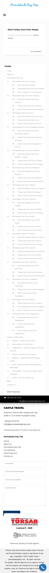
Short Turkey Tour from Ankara (29, 92)
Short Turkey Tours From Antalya (30, 164)
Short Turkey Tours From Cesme (30, 244)
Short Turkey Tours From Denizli (30, 258)
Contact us (11, 385)
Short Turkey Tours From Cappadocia (26, 331)
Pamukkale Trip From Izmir (23, 113)
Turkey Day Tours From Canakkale (31, 289)
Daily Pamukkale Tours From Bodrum (27, 172)
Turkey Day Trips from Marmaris (30, 272)
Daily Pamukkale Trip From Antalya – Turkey (27, 155)
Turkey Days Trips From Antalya (30, 161)
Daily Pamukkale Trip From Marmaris (27, 267)
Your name (9, 463)
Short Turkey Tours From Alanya (23, 29)
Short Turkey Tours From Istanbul (31, 109)
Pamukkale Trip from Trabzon (23, 300)
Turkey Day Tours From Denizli (29, 255)
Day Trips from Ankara (26, 85)
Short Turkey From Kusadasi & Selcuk (28, 145)
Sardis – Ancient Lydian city (22, 378)
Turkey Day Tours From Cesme (29, 241)
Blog (9, 381)
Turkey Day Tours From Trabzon (30, 303)
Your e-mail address (13, 480)
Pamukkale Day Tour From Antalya (25, 150)
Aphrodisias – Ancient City (22, 344)
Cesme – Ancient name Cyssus (24, 354)
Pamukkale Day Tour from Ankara (31, 89)
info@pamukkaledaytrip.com (32, 401)
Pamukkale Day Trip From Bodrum (26, 168)
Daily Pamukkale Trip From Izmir (30, 116)
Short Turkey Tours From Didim (30, 230)
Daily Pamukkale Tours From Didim (27, 221)
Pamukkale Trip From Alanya (23, 185)
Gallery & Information (15, 337)
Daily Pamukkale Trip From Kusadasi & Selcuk (27, 132)
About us (10, 74)
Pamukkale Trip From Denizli (23, 248)
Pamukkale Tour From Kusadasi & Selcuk (28, 127)
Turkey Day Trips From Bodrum (30, 178)
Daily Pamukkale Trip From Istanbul (27, 100)
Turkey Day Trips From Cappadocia (25, 325)
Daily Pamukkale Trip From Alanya (31, 188)
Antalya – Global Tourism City (23, 341)
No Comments (36, 51)
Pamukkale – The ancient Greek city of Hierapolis (26, 372)
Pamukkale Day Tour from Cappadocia (26, 318)
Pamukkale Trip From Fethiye (23, 199)
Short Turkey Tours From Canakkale (26, 294)
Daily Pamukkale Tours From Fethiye (27, 204)
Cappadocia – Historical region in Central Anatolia (27, 349)
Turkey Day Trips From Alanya (29, 192)
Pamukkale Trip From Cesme (23, 234)
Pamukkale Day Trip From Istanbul (25, 96)
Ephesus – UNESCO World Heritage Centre (25, 359)
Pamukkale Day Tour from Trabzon (31, 307)
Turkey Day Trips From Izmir (28, 120)
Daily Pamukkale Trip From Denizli (31, 251)
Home (9, 71)
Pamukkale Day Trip (15, 78)
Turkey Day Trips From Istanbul (30, 106)
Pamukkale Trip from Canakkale (24, 279)
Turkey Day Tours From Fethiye (30, 209)
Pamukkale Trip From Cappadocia (25, 314)
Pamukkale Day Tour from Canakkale (26, 284)
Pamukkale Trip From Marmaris (24, 262)
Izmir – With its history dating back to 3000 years (25, 365)
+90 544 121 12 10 (13, 397)
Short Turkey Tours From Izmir (29, 124)
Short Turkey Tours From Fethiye (30, 213)
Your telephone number (14, 471)
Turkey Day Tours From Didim (29, 226)
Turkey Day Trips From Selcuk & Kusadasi (28, 138)
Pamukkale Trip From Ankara (23, 81)
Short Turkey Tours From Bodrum (31, 181)
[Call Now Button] (42, 567)
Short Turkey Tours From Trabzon (30, 310)
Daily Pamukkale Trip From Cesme (31, 237)
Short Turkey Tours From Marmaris (31, 276)
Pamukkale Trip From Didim (23, 216)
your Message (10, 488)
